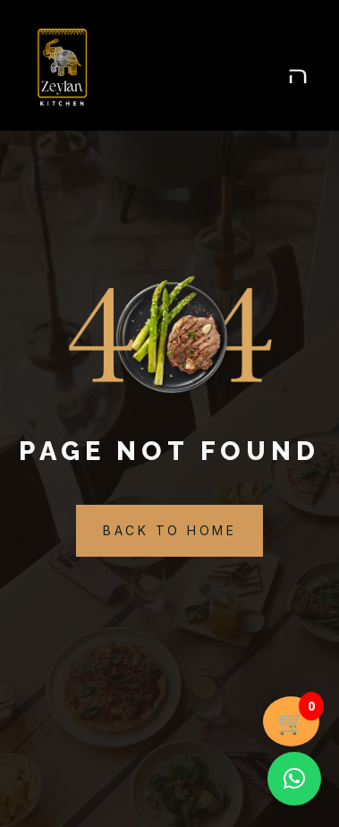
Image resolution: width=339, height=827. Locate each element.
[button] (294, 779)
